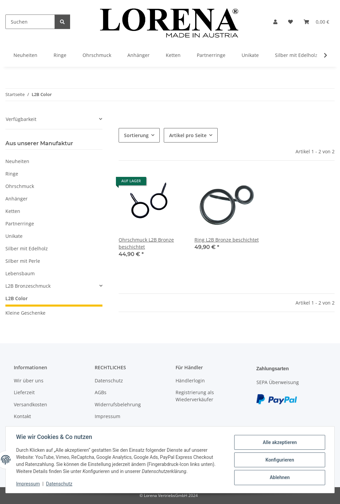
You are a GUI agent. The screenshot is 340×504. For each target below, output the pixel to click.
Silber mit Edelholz (26, 248)
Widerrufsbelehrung (118, 404)
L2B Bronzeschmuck (28, 286)
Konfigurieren (279, 460)
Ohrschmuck (19, 186)
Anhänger (16, 198)
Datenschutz (60, 483)
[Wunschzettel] (290, 21)
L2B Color (16, 298)
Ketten (12, 211)
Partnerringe (19, 223)
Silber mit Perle (22, 261)
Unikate (14, 236)
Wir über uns (28, 380)
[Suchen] (30, 21)
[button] (275, 21)
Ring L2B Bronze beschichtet (226, 240)
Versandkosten (30, 404)
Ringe (11, 173)
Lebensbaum (20, 273)
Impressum (28, 483)
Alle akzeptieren (279, 442)
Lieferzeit (24, 392)
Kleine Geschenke (25, 313)
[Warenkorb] (316, 21)
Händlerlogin (190, 380)
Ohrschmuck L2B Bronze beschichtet (146, 243)
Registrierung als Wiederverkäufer (195, 396)
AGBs (100, 392)
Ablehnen (279, 477)
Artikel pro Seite (188, 135)
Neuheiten (17, 161)
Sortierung (136, 135)
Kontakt (22, 416)
